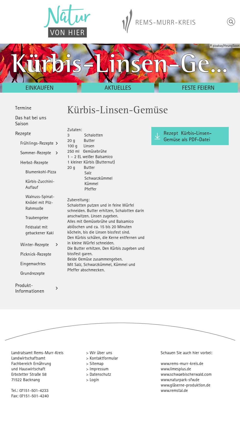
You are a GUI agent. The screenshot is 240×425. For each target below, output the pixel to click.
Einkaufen (39, 87)
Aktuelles (118, 87)
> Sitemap (95, 363)
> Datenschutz (98, 374)
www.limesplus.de (176, 368)
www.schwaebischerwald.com (186, 374)
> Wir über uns (99, 352)
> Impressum (97, 368)
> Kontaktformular (102, 358)
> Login (92, 379)
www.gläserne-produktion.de (185, 385)
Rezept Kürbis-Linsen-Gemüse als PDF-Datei (188, 136)
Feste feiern (198, 87)
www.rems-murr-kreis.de (182, 363)
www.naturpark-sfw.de (180, 379)
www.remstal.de (174, 390)
